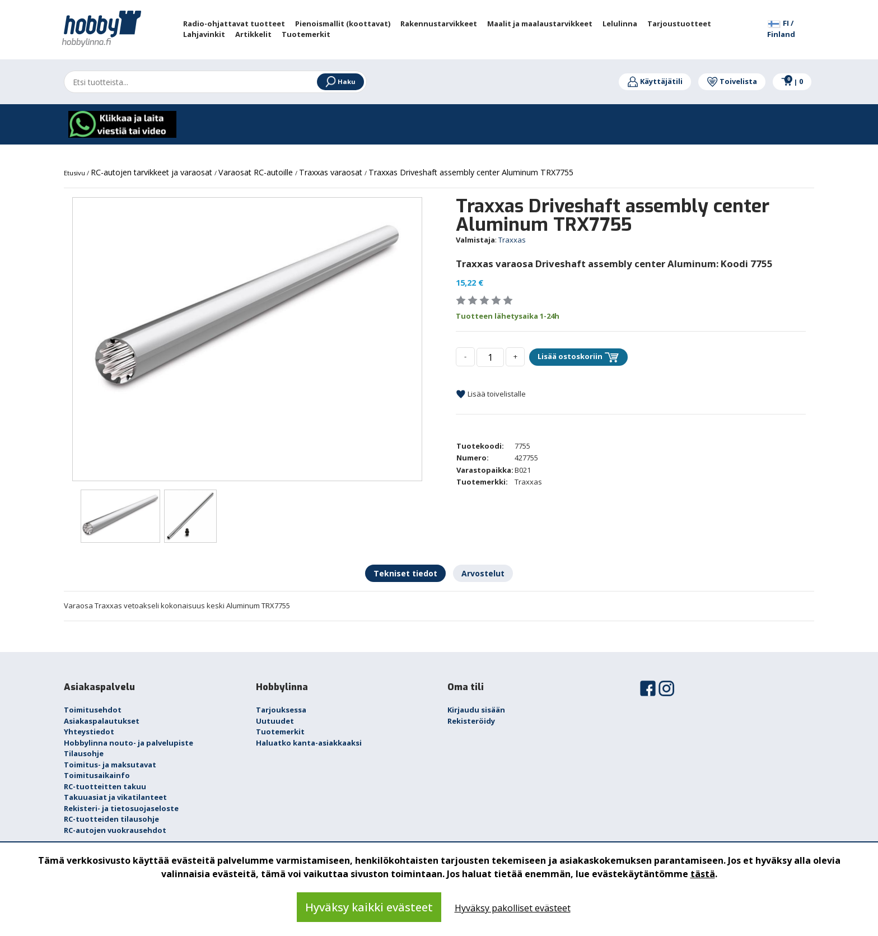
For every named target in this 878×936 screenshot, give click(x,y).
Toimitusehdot (93, 710)
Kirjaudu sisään (476, 710)
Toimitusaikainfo (97, 775)
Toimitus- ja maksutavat (110, 765)
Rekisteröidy (471, 721)
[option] (247, 311)
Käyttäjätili (655, 81)
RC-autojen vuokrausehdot (115, 830)
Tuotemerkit (280, 732)
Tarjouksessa (281, 710)
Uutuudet (275, 721)
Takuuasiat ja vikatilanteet (115, 797)
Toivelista (732, 81)
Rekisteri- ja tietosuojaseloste (121, 808)
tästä (702, 874)
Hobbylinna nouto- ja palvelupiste (128, 743)
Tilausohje (84, 753)
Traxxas (512, 240)
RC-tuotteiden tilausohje (111, 819)
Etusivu (75, 173)
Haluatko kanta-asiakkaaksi (309, 743)
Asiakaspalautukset (101, 721)
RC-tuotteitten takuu (105, 786)
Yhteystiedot (89, 732)
